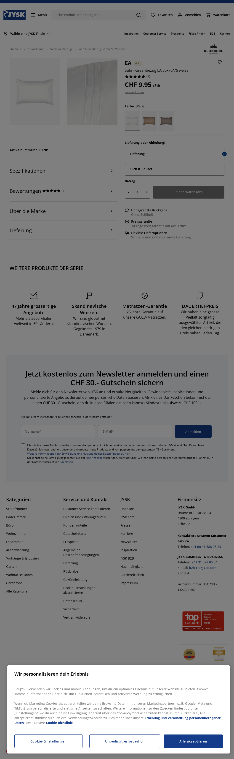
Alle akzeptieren (193, 741)
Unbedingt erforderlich (124, 741)
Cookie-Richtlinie (59, 723)
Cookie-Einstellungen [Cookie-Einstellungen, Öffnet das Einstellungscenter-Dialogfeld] (48, 741)
